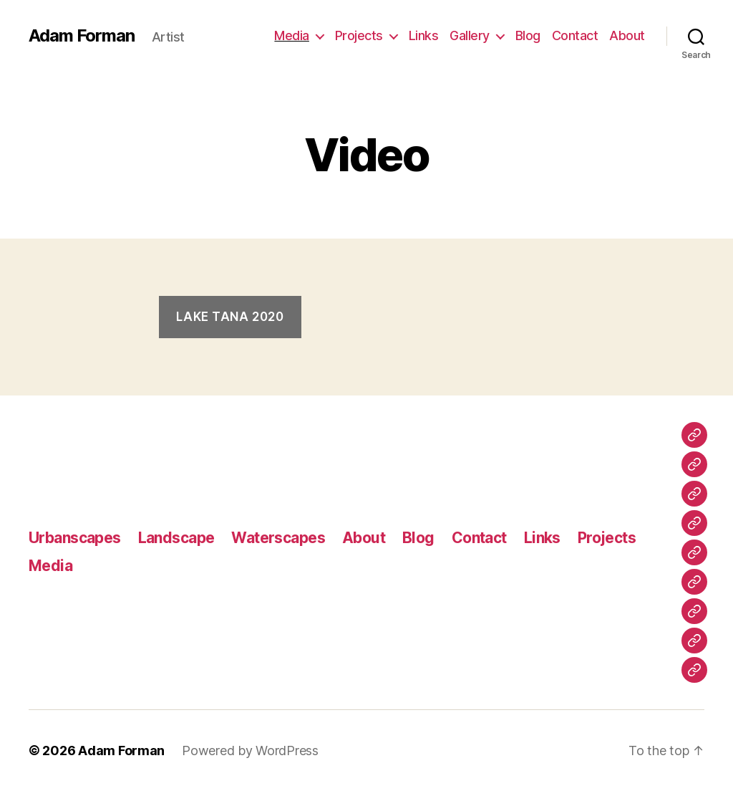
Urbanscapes (75, 538)
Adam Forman (82, 35)
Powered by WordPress (250, 750)
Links (424, 35)
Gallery (470, 35)
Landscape (176, 538)
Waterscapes (278, 538)
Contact (575, 35)
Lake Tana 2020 (229, 317)
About (627, 35)
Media (291, 35)
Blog (527, 35)
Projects (359, 35)
